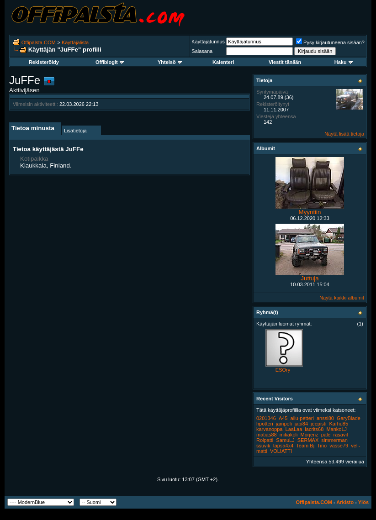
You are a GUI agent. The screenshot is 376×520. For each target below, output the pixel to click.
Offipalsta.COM (38, 42)
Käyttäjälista (75, 42)
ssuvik (263, 445)
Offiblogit (109, 62)
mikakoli (289, 434)
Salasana (201, 51)
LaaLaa (294, 429)
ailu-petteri (302, 418)
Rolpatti (264, 440)
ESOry (282, 370)
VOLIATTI (281, 451)
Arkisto (345, 502)
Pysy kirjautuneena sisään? (330, 42)
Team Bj (305, 445)
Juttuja (309, 278)
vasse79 (338, 445)
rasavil (341, 434)
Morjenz (309, 434)
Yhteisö (170, 62)
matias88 (266, 434)
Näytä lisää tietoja (344, 134)
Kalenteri (223, 62)
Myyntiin (310, 212)
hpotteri (264, 423)
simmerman (334, 440)
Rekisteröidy (44, 62)
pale (326, 434)
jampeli (284, 423)
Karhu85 (338, 423)
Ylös (363, 502)
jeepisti (318, 423)
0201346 (266, 418)
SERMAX (307, 440)
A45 (283, 418)
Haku (343, 62)
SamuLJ (285, 440)
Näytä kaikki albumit (341, 297)
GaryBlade (348, 418)
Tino (322, 445)
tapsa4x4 (283, 445)
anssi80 (325, 418)
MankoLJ (336, 429)
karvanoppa (269, 429)
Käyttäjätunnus (208, 41)
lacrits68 (314, 429)
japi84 (301, 423)
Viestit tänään (285, 62)
